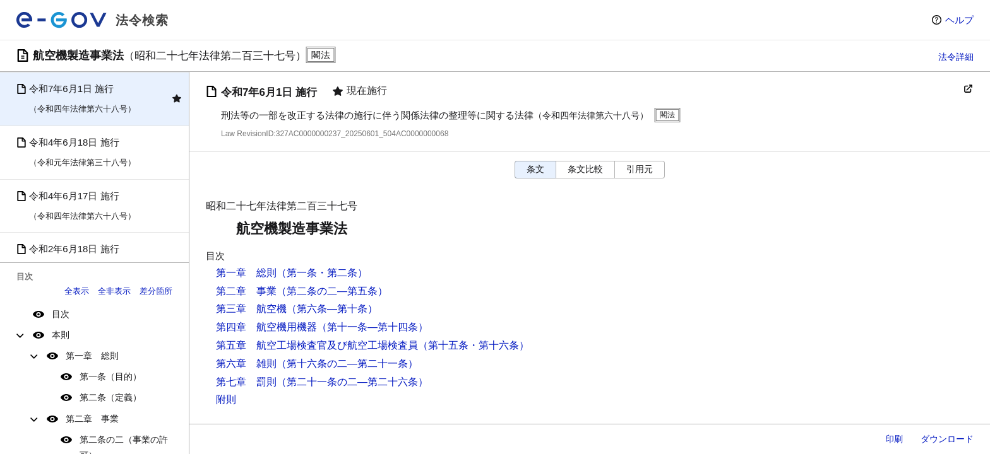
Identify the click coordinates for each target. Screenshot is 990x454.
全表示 (76, 291)
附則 (226, 399)
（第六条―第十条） (332, 308)
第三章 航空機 (251, 308)
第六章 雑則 (246, 363)
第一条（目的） (110, 376)
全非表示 (114, 291)
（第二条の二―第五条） (332, 291)
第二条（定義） (110, 397)
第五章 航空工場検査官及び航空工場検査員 (317, 345)
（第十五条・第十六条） (473, 345)
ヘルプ (959, 20)
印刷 (894, 439)
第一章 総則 (92, 356)
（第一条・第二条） (322, 272)
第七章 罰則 (246, 381)
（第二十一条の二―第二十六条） (352, 381)
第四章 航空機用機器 (266, 327)
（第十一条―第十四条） (372, 327)
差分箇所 (156, 291)
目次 (60, 314)
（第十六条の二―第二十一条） (347, 363)
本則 (60, 335)
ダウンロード (947, 439)
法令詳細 (956, 57)
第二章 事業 (92, 419)
